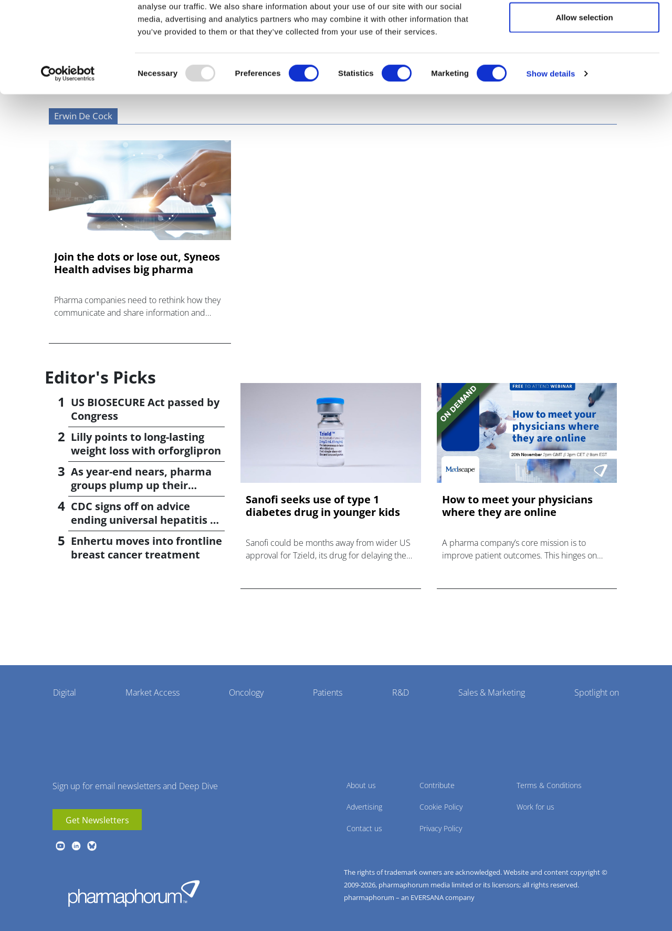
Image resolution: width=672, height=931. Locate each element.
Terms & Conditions (549, 785)
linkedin (76, 846)
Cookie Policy (441, 807)
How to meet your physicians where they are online (517, 506)
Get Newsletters (97, 820)
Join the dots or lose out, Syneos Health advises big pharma (137, 263)
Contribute (437, 785)
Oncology (246, 692)
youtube (60, 846)
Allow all (585, 27)
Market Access (152, 692)
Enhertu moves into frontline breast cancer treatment (146, 548)
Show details (551, 118)
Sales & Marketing (491, 692)
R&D (400, 692)
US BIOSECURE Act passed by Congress (145, 409)
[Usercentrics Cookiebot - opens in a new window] (68, 119)
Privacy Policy (440, 828)
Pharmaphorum (133, 893)
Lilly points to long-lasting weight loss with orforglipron (146, 444)
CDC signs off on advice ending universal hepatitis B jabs (144, 520)
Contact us (364, 828)
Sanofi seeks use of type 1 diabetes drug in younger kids (323, 506)
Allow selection (584, 62)
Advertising (364, 807)
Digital (64, 692)
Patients (327, 692)
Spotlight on (596, 692)
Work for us (535, 807)
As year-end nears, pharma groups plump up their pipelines (141, 485)
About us (361, 785)
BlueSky (92, 846)
